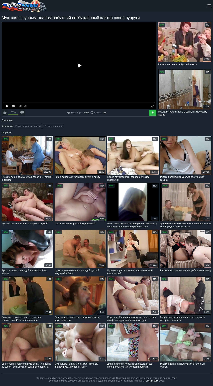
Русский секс (151, 380)
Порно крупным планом (28, 126)
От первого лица (54, 126)
